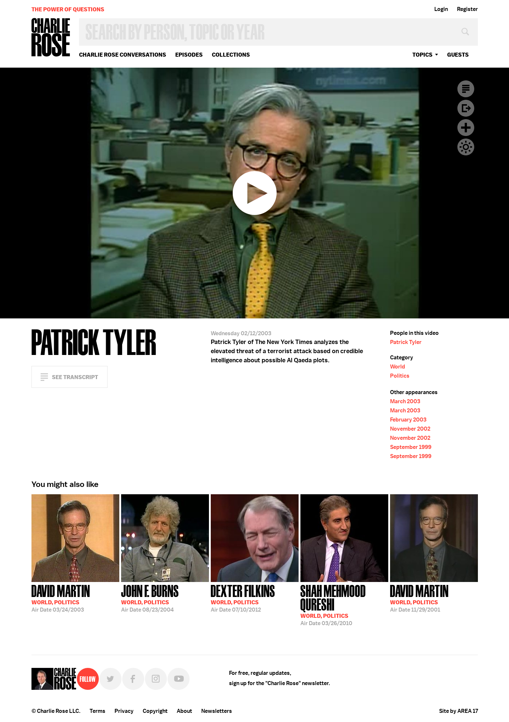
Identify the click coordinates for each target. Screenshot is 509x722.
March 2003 (405, 401)
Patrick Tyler (406, 342)
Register (467, 9)
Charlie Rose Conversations (122, 54)
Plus (465, 127)
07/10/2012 (243, 597)
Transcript (465, 88)
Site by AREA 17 (458, 711)
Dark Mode (465, 147)
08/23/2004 (150, 597)
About (184, 711)
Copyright (155, 711)
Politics (399, 375)
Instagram (156, 679)
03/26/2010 (344, 604)
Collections (231, 54)
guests (458, 54)
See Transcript (75, 377)
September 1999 (410, 447)
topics (422, 54)
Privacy (124, 711)
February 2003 (408, 419)
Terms (97, 711)
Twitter (110, 679)
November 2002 (410, 428)
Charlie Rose (50, 38)
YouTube (179, 679)
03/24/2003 (60, 597)
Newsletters (216, 711)
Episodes (189, 54)
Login (441, 9)
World (397, 366)
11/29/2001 (419, 597)
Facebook (133, 679)
